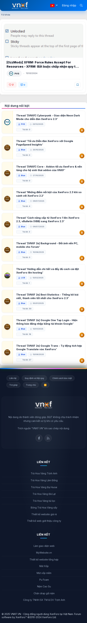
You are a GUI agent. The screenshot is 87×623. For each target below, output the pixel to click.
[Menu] (7, 5)
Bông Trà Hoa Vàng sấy (44, 507)
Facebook (39, 438)
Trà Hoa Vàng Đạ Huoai (44, 487)
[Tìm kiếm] (81, 5)
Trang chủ (31, 385)
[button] (57, 5)
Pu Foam (44, 579)
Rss (48, 438)
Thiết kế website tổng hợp (44, 559)
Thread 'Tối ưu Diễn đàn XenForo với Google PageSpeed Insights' (44, 142)
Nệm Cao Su (44, 586)
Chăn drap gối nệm (44, 593)
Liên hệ (12, 378)
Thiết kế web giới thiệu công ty (44, 520)
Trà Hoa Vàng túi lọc (44, 500)
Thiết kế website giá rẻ (44, 514)
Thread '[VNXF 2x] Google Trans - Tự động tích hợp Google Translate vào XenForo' (49, 347)
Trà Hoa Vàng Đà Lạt (44, 493)
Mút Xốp (44, 566)
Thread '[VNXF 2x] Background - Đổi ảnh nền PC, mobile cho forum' (47, 245)
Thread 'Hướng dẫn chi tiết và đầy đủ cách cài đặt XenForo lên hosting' (47, 270)
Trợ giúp (13, 385)
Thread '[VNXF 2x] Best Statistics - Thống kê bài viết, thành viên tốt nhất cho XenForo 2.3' (47, 296)
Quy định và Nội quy (34, 378)
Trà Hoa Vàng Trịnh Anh (44, 473)
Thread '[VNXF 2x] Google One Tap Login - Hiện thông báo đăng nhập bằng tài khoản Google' (46, 322)
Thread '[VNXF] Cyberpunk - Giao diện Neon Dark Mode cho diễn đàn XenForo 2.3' (48, 117)
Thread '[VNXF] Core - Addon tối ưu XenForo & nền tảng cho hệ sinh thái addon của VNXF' (49, 168)
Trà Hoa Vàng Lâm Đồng (44, 480)
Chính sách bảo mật (62, 378)
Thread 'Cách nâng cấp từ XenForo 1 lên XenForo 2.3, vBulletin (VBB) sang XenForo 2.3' (47, 219)
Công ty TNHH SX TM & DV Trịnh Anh (44, 599)
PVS (17, 73)
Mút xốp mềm (44, 573)
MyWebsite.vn (44, 552)
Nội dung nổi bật (17, 105)
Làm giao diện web (44, 545)
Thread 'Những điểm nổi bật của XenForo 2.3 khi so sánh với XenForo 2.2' (49, 194)
